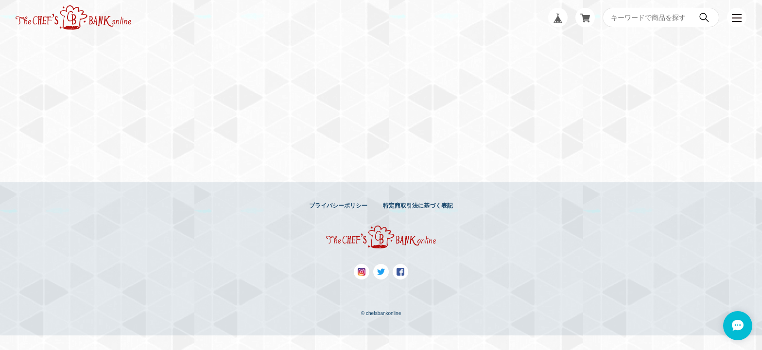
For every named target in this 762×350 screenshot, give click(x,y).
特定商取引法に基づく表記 (418, 205)
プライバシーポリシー (338, 205)
